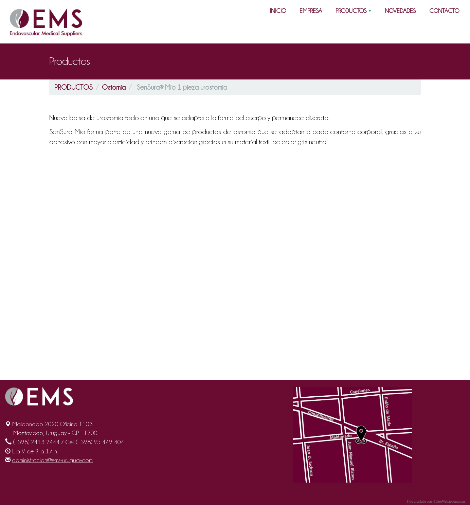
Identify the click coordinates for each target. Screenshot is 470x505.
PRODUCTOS (354, 12)
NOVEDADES (400, 10)
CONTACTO (444, 10)
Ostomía (114, 87)
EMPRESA (311, 10)
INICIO (278, 10)
